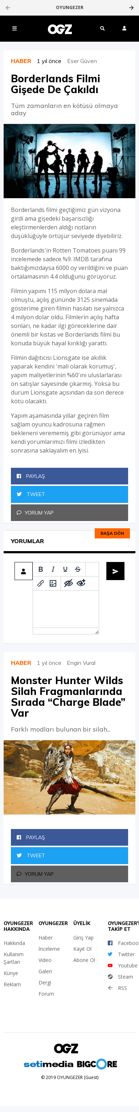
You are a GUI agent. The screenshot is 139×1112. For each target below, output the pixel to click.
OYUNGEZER (69, 8)
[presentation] (7, 7)
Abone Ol (84, 960)
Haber (45, 937)
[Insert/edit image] (53, 583)
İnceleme (49, 948)
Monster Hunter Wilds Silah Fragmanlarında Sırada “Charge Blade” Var (68, 696)
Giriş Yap (83, 937)
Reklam (12, 984)
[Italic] (53, 569)
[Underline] (65, 569)
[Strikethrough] (77, 569)
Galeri (45, 971)
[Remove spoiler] (81, 583)
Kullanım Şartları (14, 958)
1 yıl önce (52, 60)
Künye (11, 973)
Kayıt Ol (82, 948)
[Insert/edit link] (40, 583)
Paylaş (31, 476)
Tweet (31, 494)
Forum (46, 993)
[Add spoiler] (68, 583)
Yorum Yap (35, 512)
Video (45, 960)
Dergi (44, 982)
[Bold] (40, 569)
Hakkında (14, 943)
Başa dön (112, 533)
